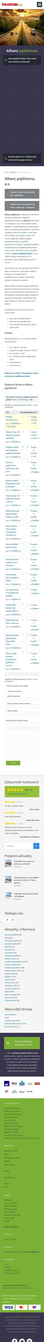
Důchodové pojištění (12, 941)
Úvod (6, 172)
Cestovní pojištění (11, 935)
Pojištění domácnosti (12, 1108)
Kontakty (7, 1267)
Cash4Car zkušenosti (12, 1021)
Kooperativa (9, 1164)
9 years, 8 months (18, 400)
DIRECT (7, 1161)
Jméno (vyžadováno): (14, 696)
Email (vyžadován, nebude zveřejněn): (19, 703)
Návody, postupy (10, 1209)
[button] (39, 4)
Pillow (6, 1183)
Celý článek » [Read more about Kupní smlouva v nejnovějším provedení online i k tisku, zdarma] (17, 885)
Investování (9, 950)
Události (8, 991)
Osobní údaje (9, 1218)
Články (7, 938)
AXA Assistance (11, 1150)
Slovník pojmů (9, 1212)
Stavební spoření (11, 989)
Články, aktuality (10, 1206)
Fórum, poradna (10, 1203)
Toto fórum (11, 426)
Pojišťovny (13, 172)
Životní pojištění (10, 1000)
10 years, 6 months (33, 529)
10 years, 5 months (33, 514)
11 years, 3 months (33, 638)
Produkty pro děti (11, 985)
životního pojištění (20, 232)
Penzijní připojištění (12, 956)
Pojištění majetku (11, 965)
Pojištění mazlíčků (11, 1132)
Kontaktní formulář (11, 1270)
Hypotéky (8, 947)
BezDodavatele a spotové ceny (15, 1023)
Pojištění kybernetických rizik (15, 962)
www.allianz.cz (15, 365)
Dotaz (7, 1017)
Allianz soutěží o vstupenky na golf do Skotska (12, 484)
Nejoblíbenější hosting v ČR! (21, 1252)
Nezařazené (9, 953)
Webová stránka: (12, 711)
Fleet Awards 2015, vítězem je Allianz (12, 578)
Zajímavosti (9, 997)
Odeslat (13, 763)
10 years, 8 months (33, 578)
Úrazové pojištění (11, 995)
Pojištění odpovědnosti (13, 968)
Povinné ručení (10, 983)
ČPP (6, 1187)
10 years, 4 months (33, 499)
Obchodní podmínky (12, 1215)
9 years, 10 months (34, 465)
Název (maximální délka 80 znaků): (17, 720)
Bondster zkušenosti (12, 1027)
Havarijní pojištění (11, 944)
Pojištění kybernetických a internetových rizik (21, 1138)
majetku (16, 241)
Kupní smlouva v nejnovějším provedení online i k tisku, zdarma (26, 880)
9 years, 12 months (34, 484)
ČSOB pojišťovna (11, 1158)
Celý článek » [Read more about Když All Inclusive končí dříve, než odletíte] (17, 899)
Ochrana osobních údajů (25, 1288)
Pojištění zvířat (10, 974)
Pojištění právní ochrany (13, 971)
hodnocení (20, 794)
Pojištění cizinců (10, 959)
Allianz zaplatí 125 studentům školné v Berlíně (13, 499)
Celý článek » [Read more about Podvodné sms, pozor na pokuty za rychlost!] (17, 867)
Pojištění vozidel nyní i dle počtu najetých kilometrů (13, 450)
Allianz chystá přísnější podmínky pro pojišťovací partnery (11, 659)
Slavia (6, 1154)
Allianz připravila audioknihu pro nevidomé (12, 562)
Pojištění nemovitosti (12, 1111)
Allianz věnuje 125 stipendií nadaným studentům (13, 435)
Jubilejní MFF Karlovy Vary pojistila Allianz (12, 608)
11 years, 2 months (33, 623)
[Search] (36, 846)
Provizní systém (10, 1239)
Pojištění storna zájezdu (13, 1126)
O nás (6, 1264)
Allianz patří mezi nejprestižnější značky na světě (12, 514)
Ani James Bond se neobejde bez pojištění (12, 593)
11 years (33, 590)
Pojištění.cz (9, 977)
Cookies (7, 1221)
